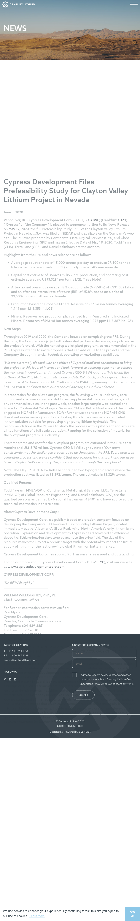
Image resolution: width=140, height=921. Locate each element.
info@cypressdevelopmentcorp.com (42, 800)
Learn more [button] (37, 916)
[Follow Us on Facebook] (15, 679)
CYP (101, 723)
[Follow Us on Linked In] (10, 679)
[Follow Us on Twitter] (5, 679)
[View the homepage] (18, 4)
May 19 (14, 390)
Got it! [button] (132, 914)
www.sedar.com (20, 883)
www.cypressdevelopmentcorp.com (36, 727)
